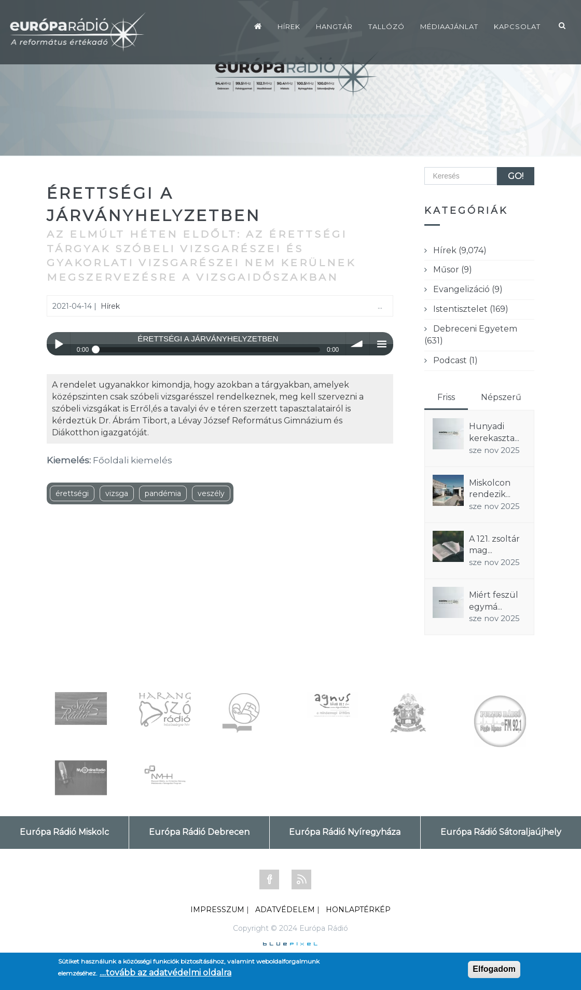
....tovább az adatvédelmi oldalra (165, 973)
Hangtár (334, 26)
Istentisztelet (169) (470, 309)
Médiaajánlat (449, 26)
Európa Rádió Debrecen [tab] (199, 832)
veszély (211, 493)
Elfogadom (494, 969)
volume (357, 343)
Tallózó (386, 26)
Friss (446, 397)
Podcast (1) (455, 360)
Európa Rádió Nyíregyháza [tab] (344, 832)
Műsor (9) (452, 269)
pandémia (163, 493)
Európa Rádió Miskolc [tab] (64, 832)
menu (381, 343)
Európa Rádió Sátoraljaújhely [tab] (500, 832)
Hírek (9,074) (460, 250)
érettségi (72, 493)
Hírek (289, 26)
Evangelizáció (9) (468, 289)
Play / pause (58, 343)
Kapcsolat (517, 26)
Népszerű (501, 397)
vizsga (116, 493)
